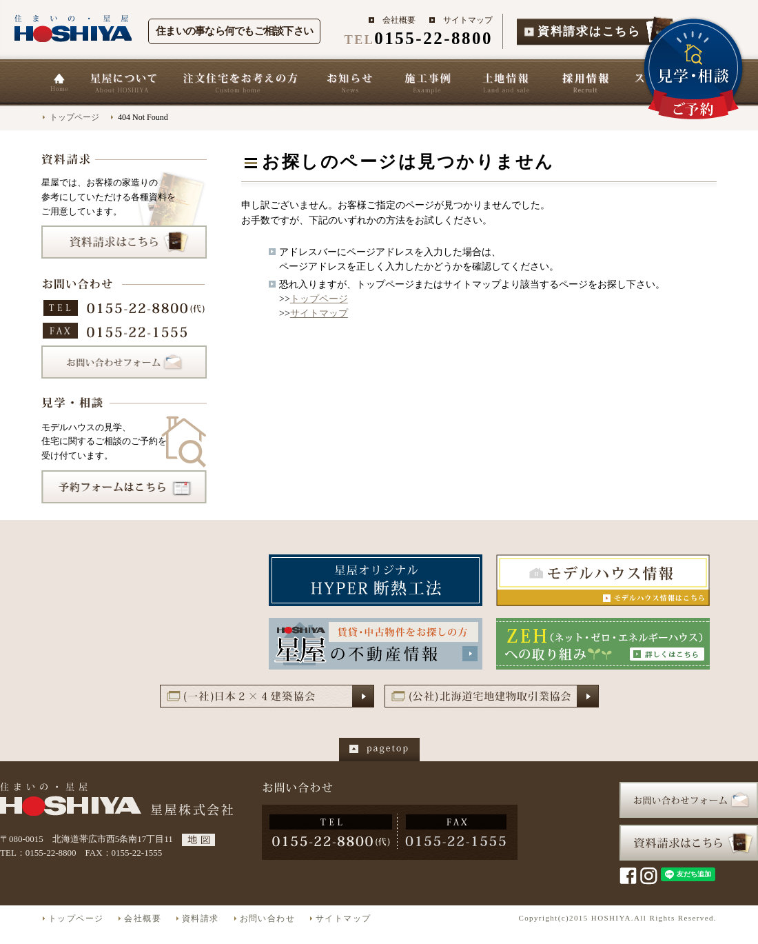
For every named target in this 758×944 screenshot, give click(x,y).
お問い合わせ (267, 918)
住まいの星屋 (74, 28)
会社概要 (399, 20)
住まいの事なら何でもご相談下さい (234, 31)
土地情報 (506, 83)
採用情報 (585, 83)
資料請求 (200, 918)
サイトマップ (468, 20)
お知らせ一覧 (349, 83)
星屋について (123, 83)
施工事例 (428, 83)
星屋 (124, 800)
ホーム (58, 83)
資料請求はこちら (589, 31)
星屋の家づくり (240, 83)
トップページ (74, 117)
